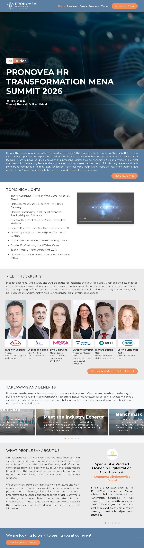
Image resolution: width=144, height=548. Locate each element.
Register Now (124, 6)
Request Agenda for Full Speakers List (112, 376)
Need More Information (23, 542)
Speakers (72, 6)
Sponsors (94, 6)
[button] (65, 438)
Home (61, 6)
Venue (104, 6)
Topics (83, 6)
